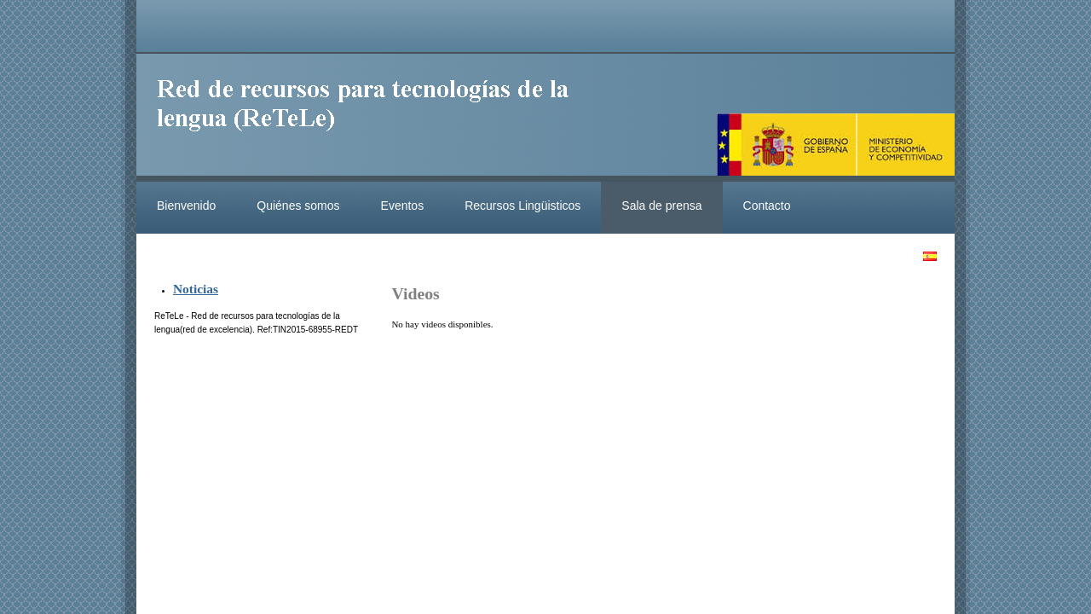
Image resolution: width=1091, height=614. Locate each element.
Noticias (195, 288)
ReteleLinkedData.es (371, 117)
